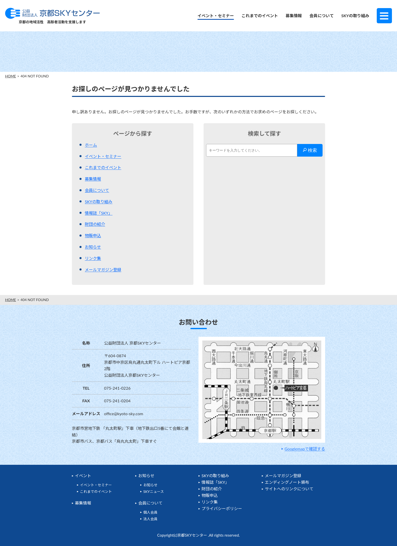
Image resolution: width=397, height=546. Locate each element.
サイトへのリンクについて (289, 488)
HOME (10, 76)
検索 (310, 150)
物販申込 (93, 235)
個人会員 (150, 512)
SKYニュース (153, 491)
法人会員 (150, 519)
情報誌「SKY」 (98, 213)
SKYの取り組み (355, 15)
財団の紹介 (95, 224)
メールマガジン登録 (103, 269)
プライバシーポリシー (222, 508)
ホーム (91, 144)
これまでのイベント (260, 15)
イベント (83, 475)
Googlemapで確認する (305, 448)
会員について (321, 15)
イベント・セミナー (215, 15)
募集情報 (294, 15)
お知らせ (93, 246)
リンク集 (93, 258)
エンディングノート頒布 (287, 482)
